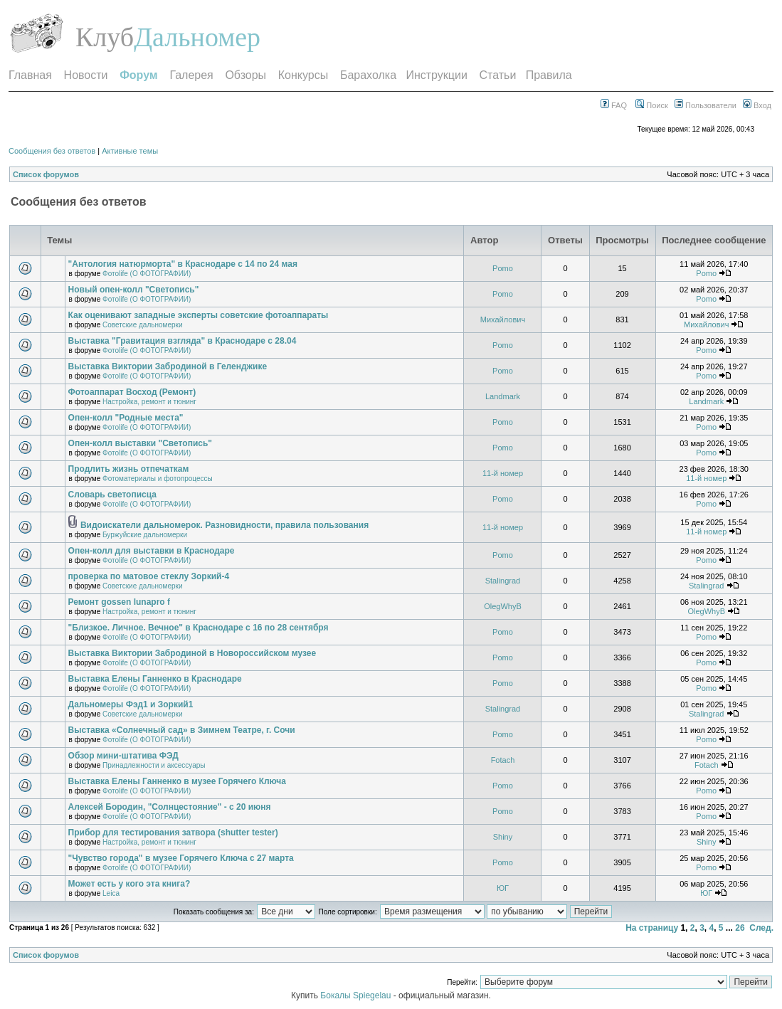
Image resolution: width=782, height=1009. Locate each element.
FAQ (614, 105)
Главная (30, 75)
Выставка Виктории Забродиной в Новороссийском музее (192, 653)
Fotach (503, 760)
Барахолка (368, 75)
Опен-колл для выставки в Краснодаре (151, 551)
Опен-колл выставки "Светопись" (140, 443)
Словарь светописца (112, 495)
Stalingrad (503, 580)
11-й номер (502, 473)
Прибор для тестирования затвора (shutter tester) (173, 833)
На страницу (651, 928)
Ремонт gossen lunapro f (119, 602)
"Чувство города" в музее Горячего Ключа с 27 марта (181, 858)
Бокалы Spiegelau (356, 995)
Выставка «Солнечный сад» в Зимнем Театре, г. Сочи (181, 730)
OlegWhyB (503, 606)
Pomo (502, 268)
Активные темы (130, 151)
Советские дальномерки (142, 325)
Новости (86, 75)
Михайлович (502, 319)
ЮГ (503, 888)
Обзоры (245, 75)
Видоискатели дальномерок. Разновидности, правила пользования (224, 525)
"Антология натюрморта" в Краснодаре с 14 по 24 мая (182, 264)
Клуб (104, 37)
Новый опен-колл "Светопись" (133, 290)
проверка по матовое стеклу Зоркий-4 (149, 576)
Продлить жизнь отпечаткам (128, 469)
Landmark (502, 396)
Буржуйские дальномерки (144, 535)
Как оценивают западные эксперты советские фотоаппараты (198, 315)
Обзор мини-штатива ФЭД (123, 756)
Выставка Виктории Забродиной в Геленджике (168, 366)
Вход (757, 105)
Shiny (503, 837)
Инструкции (436, 75)
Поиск (651, 105)
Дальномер (197, 37)
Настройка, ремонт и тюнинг (149, 402)
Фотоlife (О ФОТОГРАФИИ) (146, 274)
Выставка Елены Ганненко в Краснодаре (155, 679)
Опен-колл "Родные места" (126, 418)
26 (739, 928)
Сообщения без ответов (52, 151)
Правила (549, 75)
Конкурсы (303, 75)
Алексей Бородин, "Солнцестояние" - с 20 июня (169, 807)
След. (761, 928)
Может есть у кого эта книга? (129, 884)
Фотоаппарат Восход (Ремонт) (132, 392)
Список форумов (46, 174)
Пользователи (705, 105)
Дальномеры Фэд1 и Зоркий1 (131, 704)
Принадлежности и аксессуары (153, 765)
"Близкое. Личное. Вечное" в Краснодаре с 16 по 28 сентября (198, 628)
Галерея (191, 75)
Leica (111, 893)
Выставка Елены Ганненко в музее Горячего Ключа (177, 781)
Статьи (498, 75)
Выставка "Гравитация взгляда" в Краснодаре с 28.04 (182, 341)
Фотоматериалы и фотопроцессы (157, 478)
